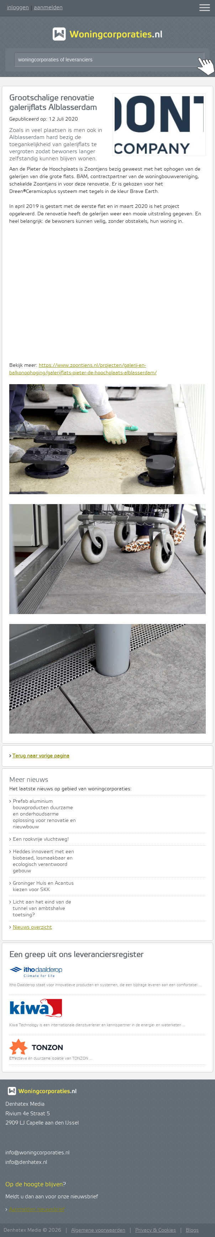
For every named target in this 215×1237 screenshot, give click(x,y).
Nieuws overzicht (32, 927)
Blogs (192, 1230)
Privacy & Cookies (155, 1230)
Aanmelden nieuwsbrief (36, 1209)
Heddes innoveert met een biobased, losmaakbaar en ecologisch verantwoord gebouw (43, 861)
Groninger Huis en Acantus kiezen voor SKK (43, 886)
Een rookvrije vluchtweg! (41, 839)
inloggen (18, 7)
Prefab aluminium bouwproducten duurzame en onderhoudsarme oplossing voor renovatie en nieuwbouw (44, 814)
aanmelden (48, 7)
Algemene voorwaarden (98, 1230)
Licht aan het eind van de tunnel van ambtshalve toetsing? (42, 908)
